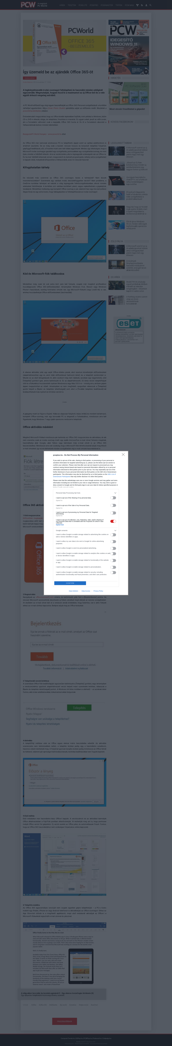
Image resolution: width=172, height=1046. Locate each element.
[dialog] (86, 523)
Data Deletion (73, 591)
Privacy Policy (98, 591)
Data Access (86, 591)
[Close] (124, 455)
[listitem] (86, 493)
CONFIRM (70, 583)
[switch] (113, 497)
